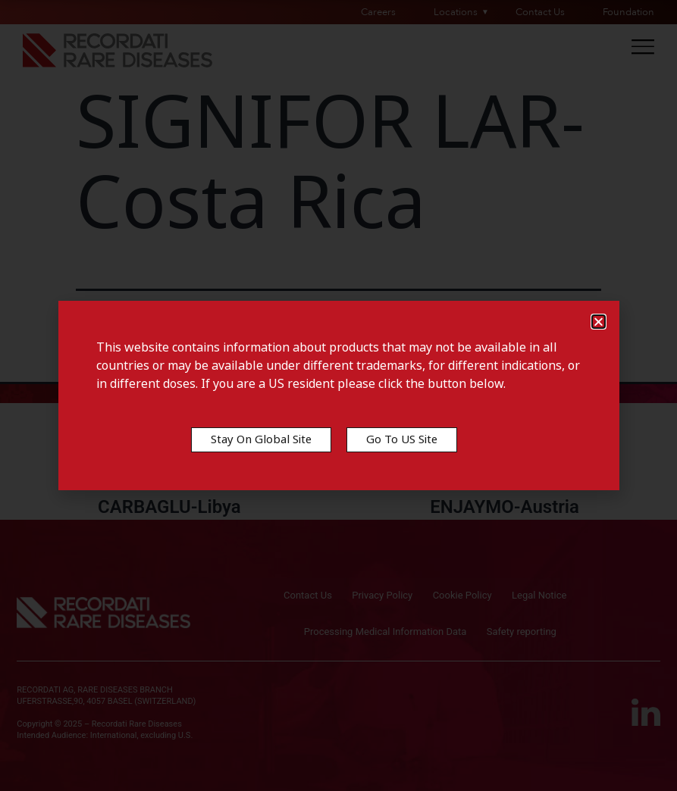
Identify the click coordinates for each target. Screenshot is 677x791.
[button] (598, 321)
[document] (338, 395)
